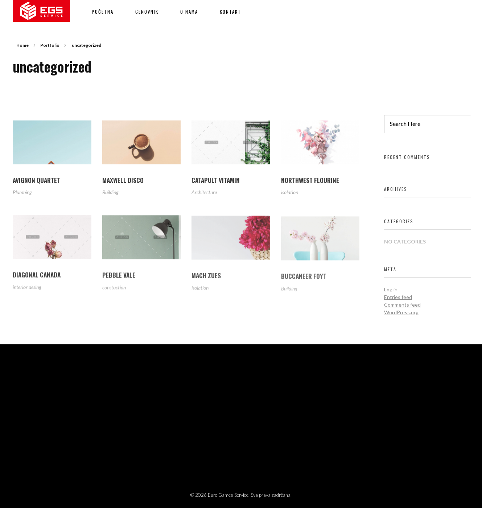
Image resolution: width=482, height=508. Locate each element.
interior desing (27, 289)
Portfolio (49, 45)
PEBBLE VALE (118, 278)
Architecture (204, 193)
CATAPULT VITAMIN (215, 180)
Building (110, 192)
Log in (390, 289)
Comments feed (402, 305)
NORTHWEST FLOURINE (310, 181)
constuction (114, 290)
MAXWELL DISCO (123, 180)
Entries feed (398, 297)
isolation (289, 193)
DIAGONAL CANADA (37, 277)
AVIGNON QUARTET (36, 180)
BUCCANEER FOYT (303, 282)
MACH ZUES (206, 280)
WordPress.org (401, 312)
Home (22, 45)
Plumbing (22, 192)
